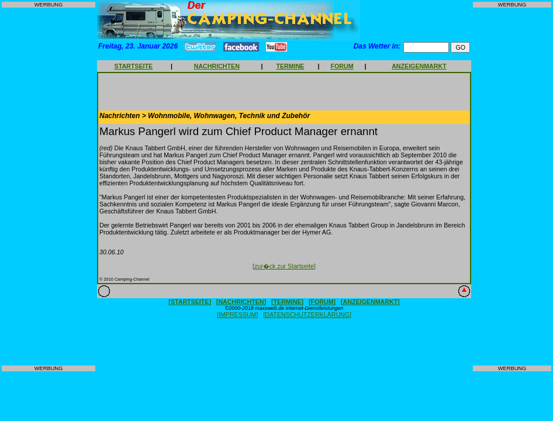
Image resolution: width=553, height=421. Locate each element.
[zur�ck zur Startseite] (284, 266)
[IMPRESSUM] (237, 314)
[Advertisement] (48, 186)
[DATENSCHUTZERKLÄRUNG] (307, 314)
